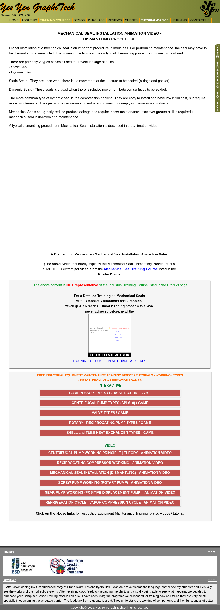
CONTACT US (199, 20)
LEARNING (179, 20)
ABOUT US (29, 20)
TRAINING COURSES (55, 20)
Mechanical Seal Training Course (131, 269)
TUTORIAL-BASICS (154, 20)
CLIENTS (131, 20)
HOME (13, 20)
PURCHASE (96, 20)
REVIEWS (115, 20)
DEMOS (79, 20)
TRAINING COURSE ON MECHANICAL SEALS (109, 361)
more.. (212, 552)
